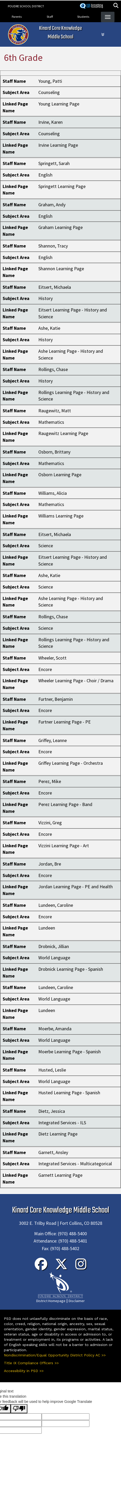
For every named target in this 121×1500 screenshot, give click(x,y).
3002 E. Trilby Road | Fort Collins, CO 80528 (60, 1223)
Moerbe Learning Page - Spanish (69, 1052)
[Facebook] (41, 1267)
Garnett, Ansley (53, 1152)
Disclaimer (77, 1300)
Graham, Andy (51, 205)
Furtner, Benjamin (55, 699)
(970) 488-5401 (72, 1241)
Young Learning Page (58, 104)
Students (83, 17)
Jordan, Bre (49, 864)
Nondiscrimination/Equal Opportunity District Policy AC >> (55, 1355)
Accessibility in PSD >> (24, 1371)
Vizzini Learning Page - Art (63, 846)
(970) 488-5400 (72, 1234)
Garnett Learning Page (60, 1175)
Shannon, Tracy (53, 246)
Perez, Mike (49, 781)
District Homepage (50, 1300)
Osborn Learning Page (59, 475)
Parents (17, 17)
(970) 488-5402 (64, 1248)
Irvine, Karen (50, 122)
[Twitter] (61, 1267)
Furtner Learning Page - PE (64, 722)
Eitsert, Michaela (54, 287)
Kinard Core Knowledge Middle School (60, 32)
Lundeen (46, 928)
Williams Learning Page (60, 516)
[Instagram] (80, 1267)
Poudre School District (26, 6)
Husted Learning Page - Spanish (69, 1093)
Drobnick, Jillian (53, 946)
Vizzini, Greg (50, 823)
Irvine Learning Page (58, 145)
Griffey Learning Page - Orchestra (70, 763)
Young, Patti (50, 81)
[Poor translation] (19, 1408)
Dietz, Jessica (51, 1111)
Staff (50, 17)
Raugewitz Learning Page (63, 433)
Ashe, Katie (49, 328)
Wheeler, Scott (52, 658)
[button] (115, 6)
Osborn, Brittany (54, 452)
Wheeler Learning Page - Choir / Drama (75, 681)
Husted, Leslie (52, 1070)
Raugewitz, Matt (54, 411)
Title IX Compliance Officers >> (31, 1363)
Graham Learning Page (60, 227)
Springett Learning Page (62, 186)
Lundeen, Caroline (55, 905)
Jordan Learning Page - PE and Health (75, 887)
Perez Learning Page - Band (65, 804)
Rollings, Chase (53, 369)
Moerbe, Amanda (54, 1029)
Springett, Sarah (54, 163)
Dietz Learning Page (57, 1134)
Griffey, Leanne (52, 740)
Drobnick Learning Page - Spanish (70, 969)
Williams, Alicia (52, 493)
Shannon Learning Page (61, 269)
